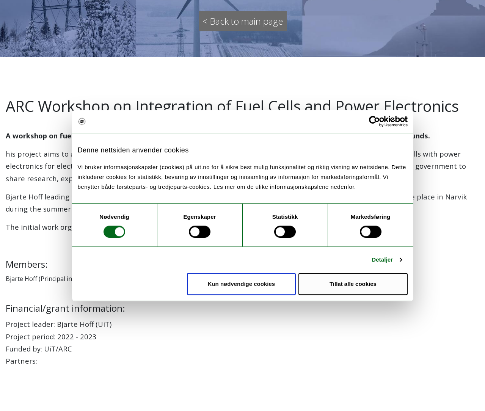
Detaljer (382, 259)
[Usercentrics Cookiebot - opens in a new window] (374, 121)
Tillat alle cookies (353, 284)
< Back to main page (242, 21)
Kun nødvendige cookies (241, 284)
